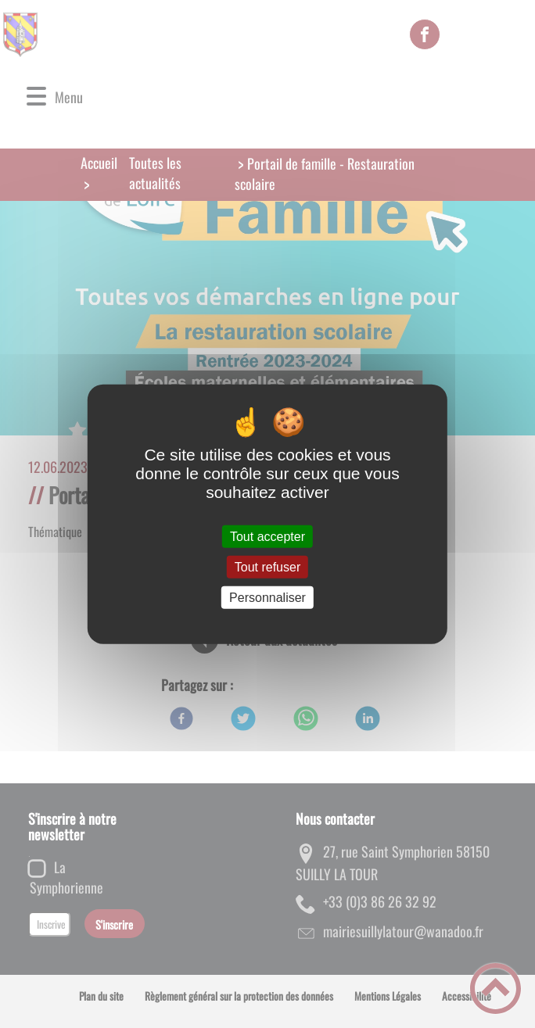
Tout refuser (267, 566)
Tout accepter (267, 536)
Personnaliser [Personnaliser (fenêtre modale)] (267, 597)
